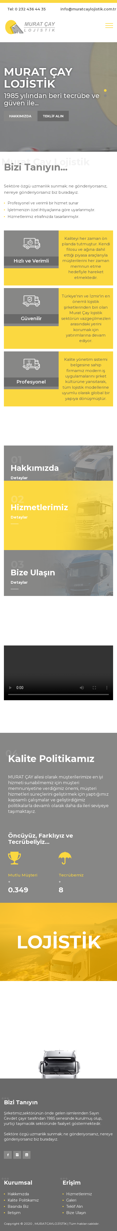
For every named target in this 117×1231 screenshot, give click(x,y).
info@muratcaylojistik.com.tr (88, 9)
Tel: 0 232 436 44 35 (26, 9)
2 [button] (105, 95)
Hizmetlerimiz (79, 1194)
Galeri (71, 1200)
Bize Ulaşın (76, 1212)
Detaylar (19, 478)
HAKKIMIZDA (20, 116)
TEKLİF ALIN (53, 116)
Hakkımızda (18, 1194)
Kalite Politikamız (23, 1200)
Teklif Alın (74, 1206)
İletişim (14, 1212)
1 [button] (105, 90)
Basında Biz (18, 1206)
